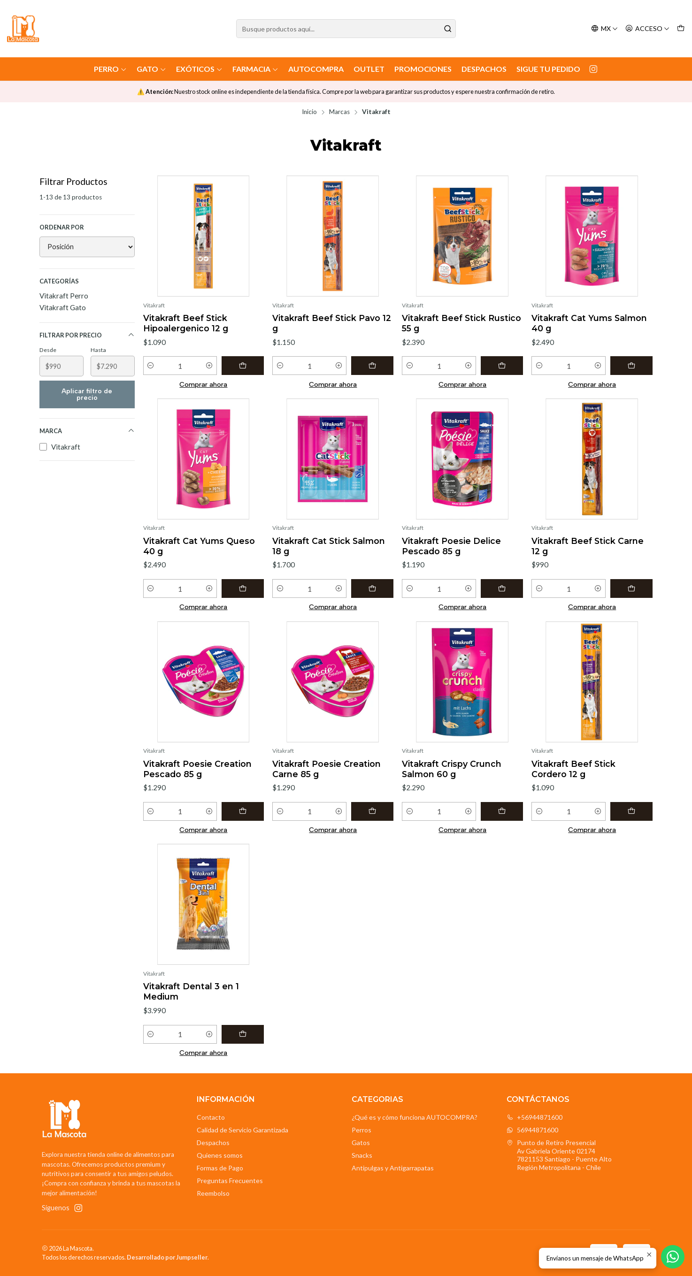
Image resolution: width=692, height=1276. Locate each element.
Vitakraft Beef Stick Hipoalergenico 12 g (185, 323)
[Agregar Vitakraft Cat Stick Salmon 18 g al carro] (372, 588)
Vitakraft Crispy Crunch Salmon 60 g (451, 769)
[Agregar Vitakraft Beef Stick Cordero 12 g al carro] (631, 811)
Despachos (484, 68)
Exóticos (199, 68)
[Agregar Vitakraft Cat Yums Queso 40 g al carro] (243, 588)
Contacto (211, 1117)
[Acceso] (647, 29)
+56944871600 (534, 1117)
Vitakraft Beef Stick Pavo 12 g (331, 323)
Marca (87, 431)
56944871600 (532, 1130)
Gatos (361, 1142)
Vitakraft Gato (62, 307)
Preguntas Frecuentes (230, 1180)
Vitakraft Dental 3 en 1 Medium (191, 991)
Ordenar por (61, 227)
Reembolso (213, 1193)
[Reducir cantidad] (151, 365)
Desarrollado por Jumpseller (167, 1257)
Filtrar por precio (87, 335)
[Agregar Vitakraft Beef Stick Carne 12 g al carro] (631, 588)
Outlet (369, 68)
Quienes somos (220, 1155)
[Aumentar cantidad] (209, 365)
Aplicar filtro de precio (87, 394)
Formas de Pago (220, 1168)
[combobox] (345, 28)
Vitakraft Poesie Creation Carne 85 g (326, 769)
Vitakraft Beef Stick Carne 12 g (587, 546)
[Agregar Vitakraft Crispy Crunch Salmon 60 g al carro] (502, 811)
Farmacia (255, 68)
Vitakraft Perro (63, 295)
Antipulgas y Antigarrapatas (393, 1168)
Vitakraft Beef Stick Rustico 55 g (461, 323)
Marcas (339, 112)
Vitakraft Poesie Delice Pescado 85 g (451, 546)
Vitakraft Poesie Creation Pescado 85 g (197, 769)
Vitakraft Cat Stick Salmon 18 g (328, 546)
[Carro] (680, 29)
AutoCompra (316, 68)
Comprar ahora (203, 384)
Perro (110, 68)
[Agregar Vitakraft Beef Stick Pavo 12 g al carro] (372, 365)
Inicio (309, 112)
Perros (361, 1130)
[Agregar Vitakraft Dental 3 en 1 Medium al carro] (243, 1034)
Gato (151, 68)
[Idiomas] (604, 29)
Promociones (423, 68)
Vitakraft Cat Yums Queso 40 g (199, 546)
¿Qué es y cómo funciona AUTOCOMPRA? (414, 1117)
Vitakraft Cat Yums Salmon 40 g (589, 323)
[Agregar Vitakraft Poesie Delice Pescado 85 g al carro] (502, 588)
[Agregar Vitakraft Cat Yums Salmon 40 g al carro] (631, 365)
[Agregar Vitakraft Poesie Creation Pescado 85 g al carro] (243, 811)
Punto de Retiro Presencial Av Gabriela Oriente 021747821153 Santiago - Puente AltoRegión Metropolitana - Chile (559, 1154)
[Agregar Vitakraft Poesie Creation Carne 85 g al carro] (372, 811)
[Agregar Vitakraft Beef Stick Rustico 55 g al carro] (502, 365)
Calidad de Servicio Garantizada (242, 1130)
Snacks (362, 1155)
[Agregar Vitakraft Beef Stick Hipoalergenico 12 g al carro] (243, 365)
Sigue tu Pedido (548, 68)
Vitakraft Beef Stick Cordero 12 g (573, 769)
